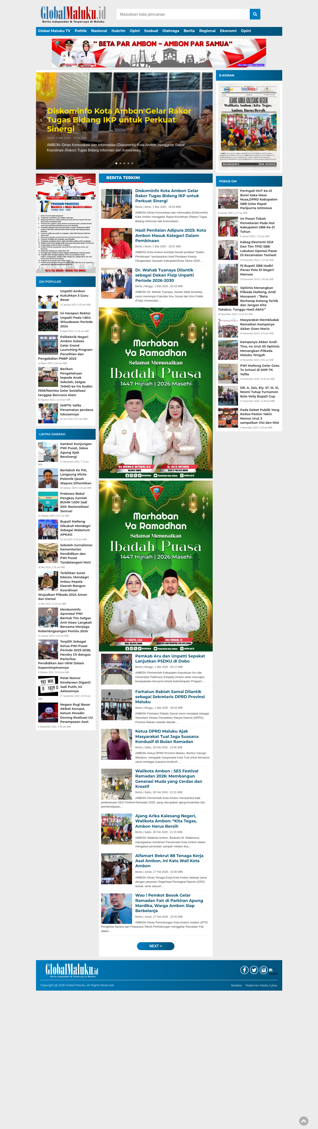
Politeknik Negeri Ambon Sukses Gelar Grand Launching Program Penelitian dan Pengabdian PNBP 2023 (65, 348)
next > (156, 946)
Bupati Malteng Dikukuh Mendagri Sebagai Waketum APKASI (75, 528)
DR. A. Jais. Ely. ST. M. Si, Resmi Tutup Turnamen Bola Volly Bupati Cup (259, 392)
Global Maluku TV (54, 31)
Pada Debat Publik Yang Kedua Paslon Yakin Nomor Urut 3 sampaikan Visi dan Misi (259, 416)
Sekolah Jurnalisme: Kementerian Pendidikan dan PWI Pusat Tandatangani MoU (76, 553)
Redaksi (236, 1124)
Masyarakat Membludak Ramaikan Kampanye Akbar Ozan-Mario (259, 324)
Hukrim (118, 31)
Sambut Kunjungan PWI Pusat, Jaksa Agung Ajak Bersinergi (76, 450)
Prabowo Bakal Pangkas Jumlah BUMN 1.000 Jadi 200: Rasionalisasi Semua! (74, 502)
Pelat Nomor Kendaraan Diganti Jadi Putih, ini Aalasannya (75, 684)
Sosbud (151, 31)
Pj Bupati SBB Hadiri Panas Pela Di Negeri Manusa (257, 270)
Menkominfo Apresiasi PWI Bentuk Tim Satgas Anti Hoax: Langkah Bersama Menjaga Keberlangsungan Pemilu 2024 (65, 620)
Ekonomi (228, 31)
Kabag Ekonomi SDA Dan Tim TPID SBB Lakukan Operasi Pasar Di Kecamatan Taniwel (258, 248)
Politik (81, 31)
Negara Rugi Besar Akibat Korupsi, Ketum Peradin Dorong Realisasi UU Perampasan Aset (76, 713)
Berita (189, 31)
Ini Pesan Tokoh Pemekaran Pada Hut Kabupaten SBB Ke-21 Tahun (257, 225)
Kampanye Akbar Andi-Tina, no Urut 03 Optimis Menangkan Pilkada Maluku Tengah (260, 348)
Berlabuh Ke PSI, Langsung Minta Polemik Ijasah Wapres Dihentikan (76, 476)
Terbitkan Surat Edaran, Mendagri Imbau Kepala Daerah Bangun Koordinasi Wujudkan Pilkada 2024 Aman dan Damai (63, 586)
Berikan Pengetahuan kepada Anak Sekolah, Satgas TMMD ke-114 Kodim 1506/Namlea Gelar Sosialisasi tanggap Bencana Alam (65, 382)
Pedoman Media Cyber (261, 1124)
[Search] (183, 14)
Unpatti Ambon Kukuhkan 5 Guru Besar (74, 295)
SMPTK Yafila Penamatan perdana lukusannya (76, 409)
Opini (135, 31)
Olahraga (170, 31)
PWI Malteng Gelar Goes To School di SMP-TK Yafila (260, 370)
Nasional (99, 31)
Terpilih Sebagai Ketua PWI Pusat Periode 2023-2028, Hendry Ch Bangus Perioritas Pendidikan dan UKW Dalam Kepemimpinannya (64, 655)
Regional (207, 31)
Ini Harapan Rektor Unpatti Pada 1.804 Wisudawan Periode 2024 (76, 319)
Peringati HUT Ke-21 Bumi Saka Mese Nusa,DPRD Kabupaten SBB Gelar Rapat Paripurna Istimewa (259, 199)
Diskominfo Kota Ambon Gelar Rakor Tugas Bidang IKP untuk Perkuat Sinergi (119, 120)
